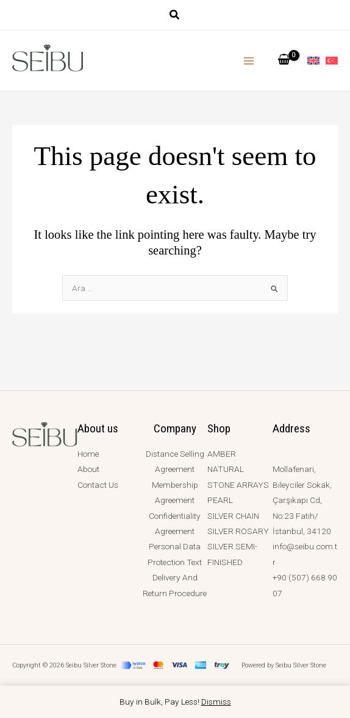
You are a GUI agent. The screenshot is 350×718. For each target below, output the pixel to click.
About (88, 469)
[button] (175, 16)
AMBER (221, 454)
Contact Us (97, 485)
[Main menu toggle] (249, 60)
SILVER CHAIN (233, 516)
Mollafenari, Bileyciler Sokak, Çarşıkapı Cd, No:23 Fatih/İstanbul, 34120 (302, 500)
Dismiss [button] (216, 701)
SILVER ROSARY (238, 531)
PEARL (220, 500)
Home (88, 454)
